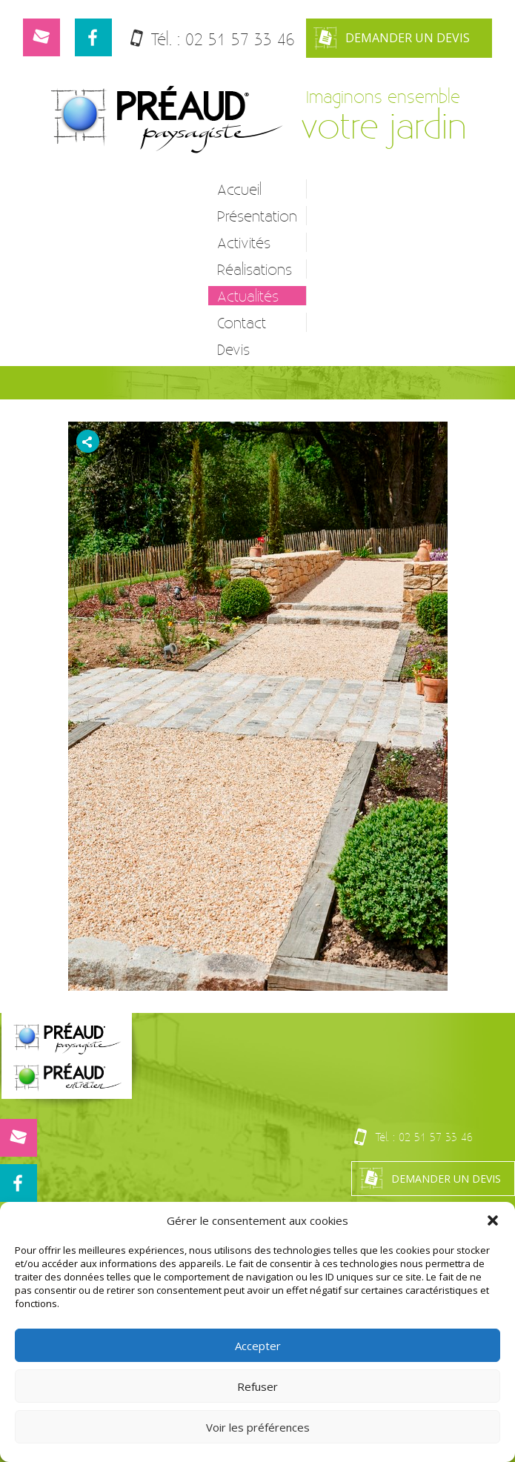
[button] (492, 1220)
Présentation (257, 215)
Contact (241, 322)
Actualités (248, 295)
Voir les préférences (258, 1427)
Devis (233, 349)
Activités (243, 242)
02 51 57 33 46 (240, 38)
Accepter (258, 1345)
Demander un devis (391, 38)
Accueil (239, 189)
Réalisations (254, 269)
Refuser (257, 1386)
